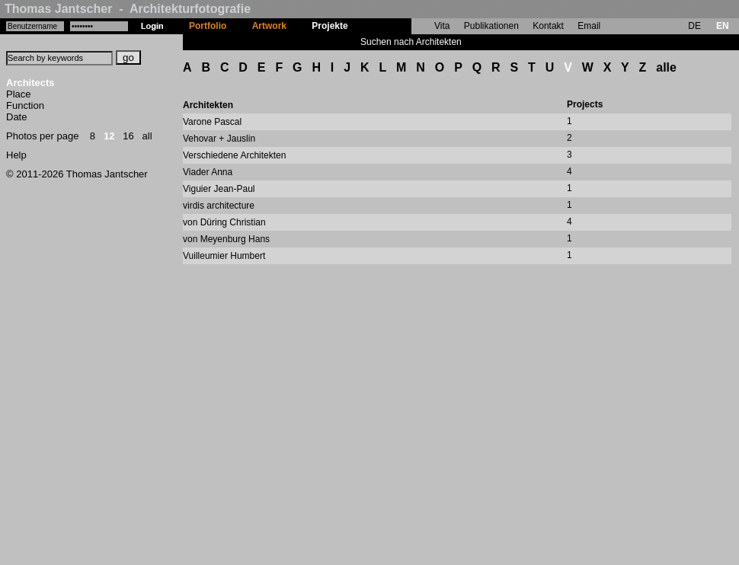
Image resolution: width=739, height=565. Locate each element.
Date (16, 117)
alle (666, 67)
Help (16, 155)
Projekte (329, 26)
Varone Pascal (212, 122)
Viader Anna (207, 172)
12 (109, 136)
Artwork (269, 26)
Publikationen (491, 26)
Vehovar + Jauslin (219, 138)
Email (588, 26)
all (147, 136)
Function (25, 105)
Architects (30, 82)
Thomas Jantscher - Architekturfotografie (128, 8)
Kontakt (548, 26)
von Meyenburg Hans (226, 239)
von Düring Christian (224, 222)
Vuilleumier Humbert (224, 256)
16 (128, 136)
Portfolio (207, 26)
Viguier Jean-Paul (219, 189)
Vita (441, 26)
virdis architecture (218, 205)
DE (694, 26)
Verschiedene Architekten (234, 155)
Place (18, 94)
